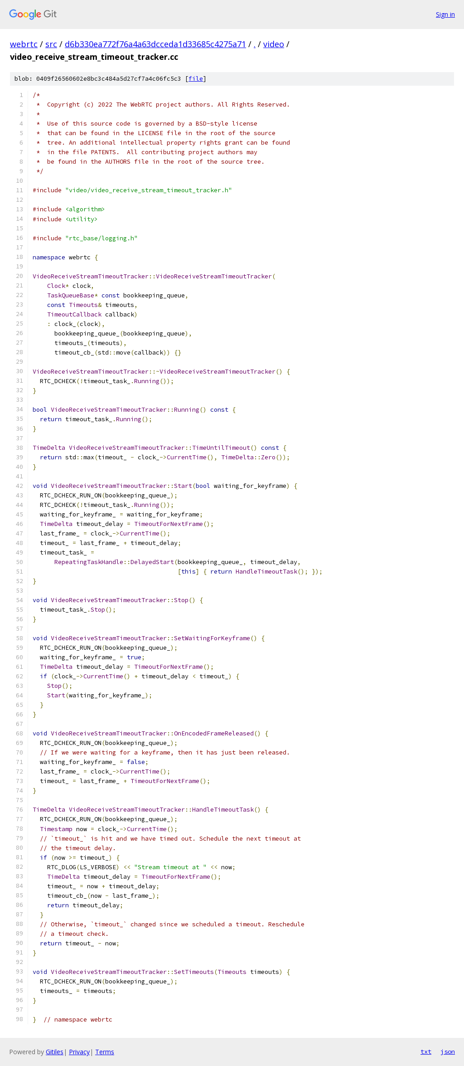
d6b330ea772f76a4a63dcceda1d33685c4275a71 (155, 44)
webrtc (24, 44)
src (51, 44)
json (447, 1051)
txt (425, 1051)
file (195, 79)
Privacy (79, 1051)
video (273, 44)
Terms (104, 1051)
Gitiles (54, 1051)
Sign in (445, 14)
